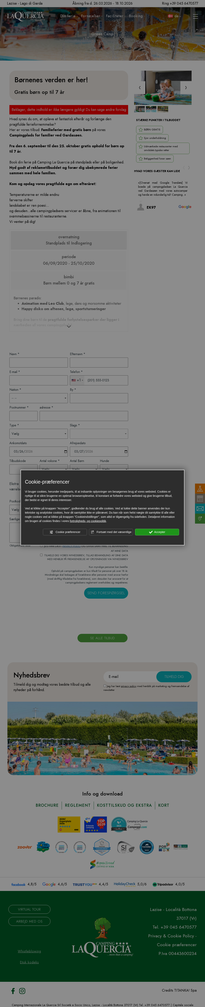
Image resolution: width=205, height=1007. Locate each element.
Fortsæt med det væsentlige (111, 532)
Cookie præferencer (65, 532)
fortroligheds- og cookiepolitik (88, 521)
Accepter (157, 532)
